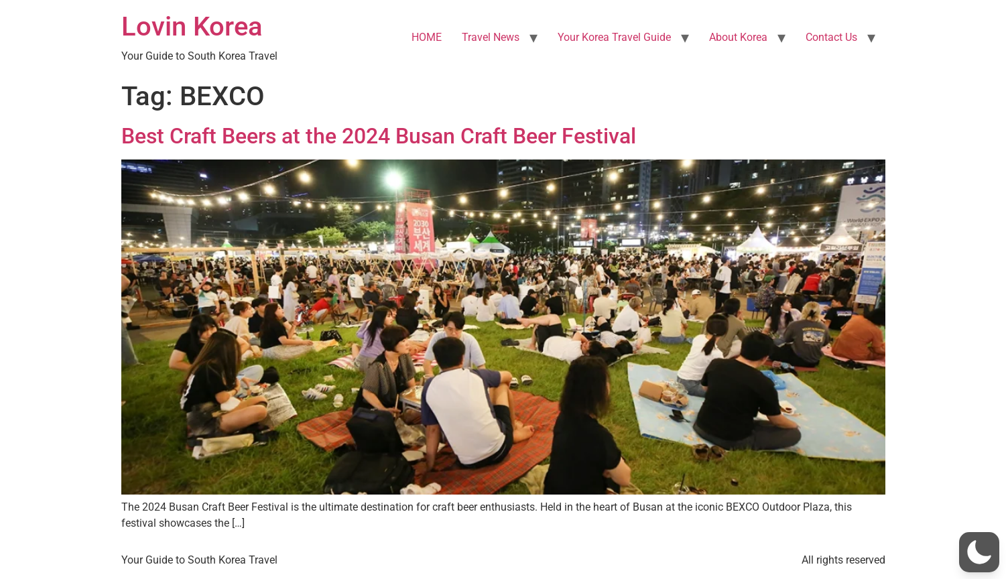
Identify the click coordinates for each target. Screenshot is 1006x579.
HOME (427, 37)
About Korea (738, 37)
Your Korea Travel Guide (614, 37)
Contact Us (831, 37)
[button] (979, 552)
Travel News (490, 37)
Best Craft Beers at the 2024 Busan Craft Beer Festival (378, 136)
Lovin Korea (192, 26)
